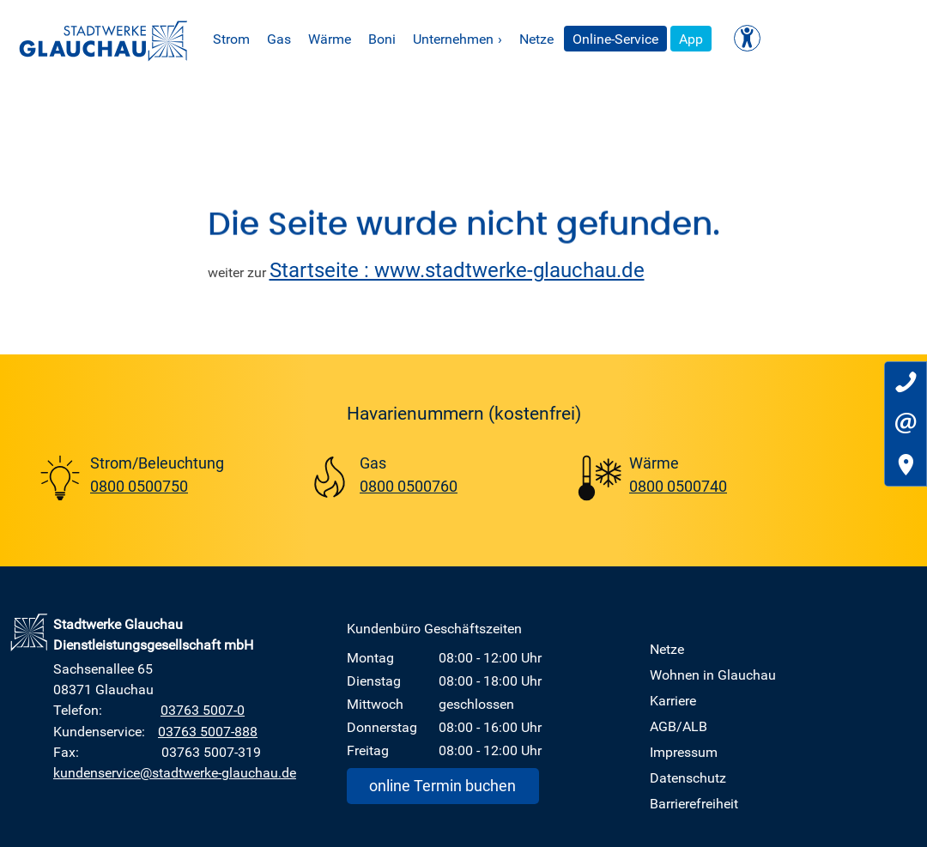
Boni (442, 38)
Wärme (389, 38)
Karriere (673, 700)
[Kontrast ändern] (807, 38)
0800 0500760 (408, 485)
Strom (291, 38)
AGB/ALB (678, 726)
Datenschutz (688, 777)
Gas (339, 38)
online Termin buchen (442, 785)
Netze (596, 38)
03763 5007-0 (203, 709)
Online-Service (675, 38)
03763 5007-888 (208, 731)
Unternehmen (517, 38)
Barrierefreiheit (694, 803)
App (751, 38)
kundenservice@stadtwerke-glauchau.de (174, 772)
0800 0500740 (678, 485)
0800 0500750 (139, 485)
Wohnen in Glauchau (713, 674)
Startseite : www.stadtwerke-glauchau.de (457, 269)
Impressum (684, 751)
